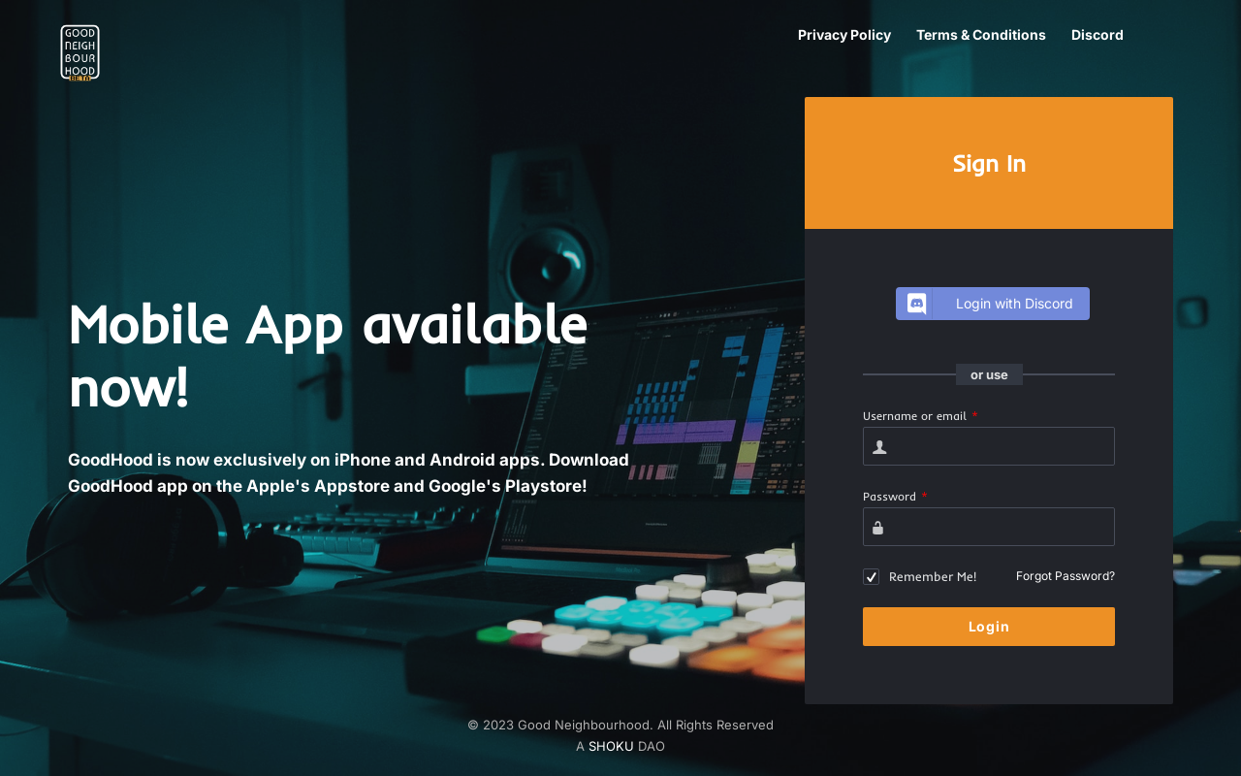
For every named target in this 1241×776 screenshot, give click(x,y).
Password (895, 496)
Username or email (920, 415)
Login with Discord (987, 303)
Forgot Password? (1065, 575)
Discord (1097, 34)
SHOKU (611, 746)
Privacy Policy (844, 34)
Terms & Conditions (981, 34)
